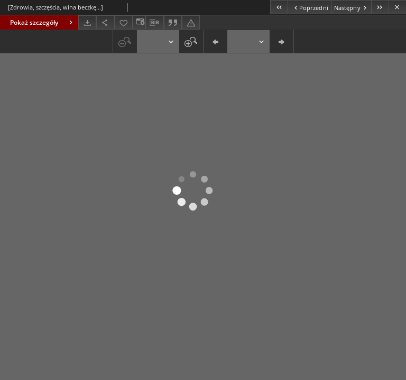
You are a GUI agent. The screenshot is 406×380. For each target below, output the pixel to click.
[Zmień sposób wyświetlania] (139, 22)
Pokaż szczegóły (42, 22)
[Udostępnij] (105, 22)
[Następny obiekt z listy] (351, 7)
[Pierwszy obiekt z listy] (279, 7)
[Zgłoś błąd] (191, 22)
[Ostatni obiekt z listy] (380, 7)
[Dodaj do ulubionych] (124, 22)
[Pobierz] (87, 22)
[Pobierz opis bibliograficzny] (154, 22)
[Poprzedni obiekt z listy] (309, 7)
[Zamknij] (397, 7)
